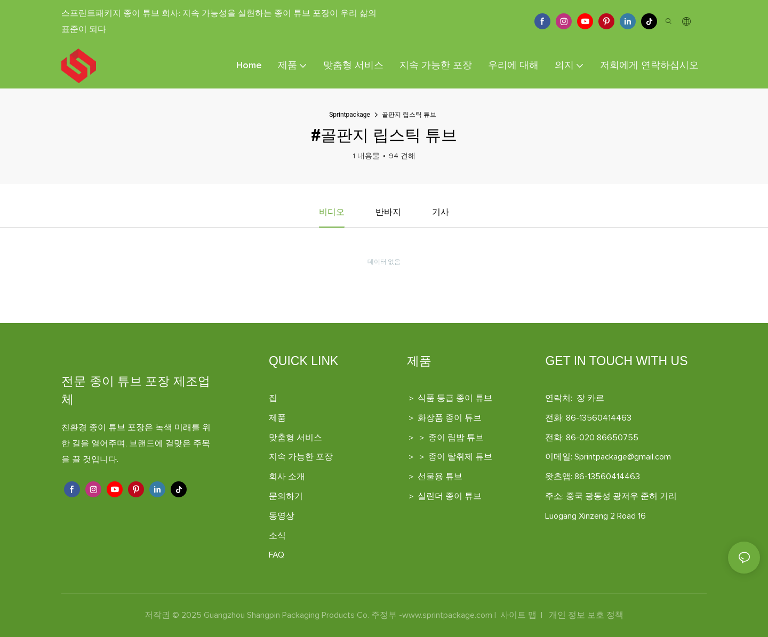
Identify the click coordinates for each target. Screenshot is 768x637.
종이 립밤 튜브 (456, 437)
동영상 (281, 516)
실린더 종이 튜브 (450, 496)
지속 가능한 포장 (301, 457)
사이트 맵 (518, 615)
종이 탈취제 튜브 (460, 457)
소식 (277, 535)
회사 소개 (287, 477)
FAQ (276, 555)
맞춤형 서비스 (295, 437)
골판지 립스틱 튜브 (409, 114)
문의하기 (286, 496)
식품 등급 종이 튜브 (455, 398)
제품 (277, 418)
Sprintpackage (349, 114)
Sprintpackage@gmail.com (622, 457)
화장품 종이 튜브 (450, 418)
